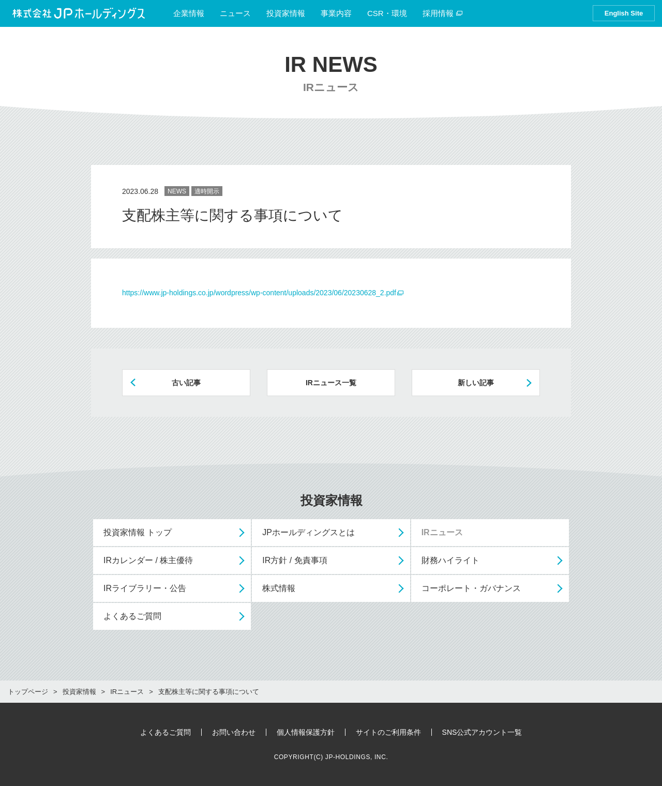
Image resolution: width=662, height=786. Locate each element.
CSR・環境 (387, 13)
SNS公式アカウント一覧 (482, 732)
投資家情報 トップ (137, 532)
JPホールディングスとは (308, 532)
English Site (624, 13)
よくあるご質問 (132, 616)
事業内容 (336, 13)
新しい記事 (476, 383)
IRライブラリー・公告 (144, 588)
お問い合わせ (233, 732)
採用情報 (443, 13)
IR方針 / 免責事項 (294, 560)
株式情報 (278, 588)
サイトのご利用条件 (388, 732)
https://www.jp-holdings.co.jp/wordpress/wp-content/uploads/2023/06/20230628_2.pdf (259, 293)
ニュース (235, 13)
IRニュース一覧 (331, 383)
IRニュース (442, 532)
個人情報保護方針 (306, 732)
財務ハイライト (450, 560)
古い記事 (186, 383)
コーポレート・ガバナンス (471, 588)
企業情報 (188, 13)
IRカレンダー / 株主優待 (148, 560)
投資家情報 (285, 13)
